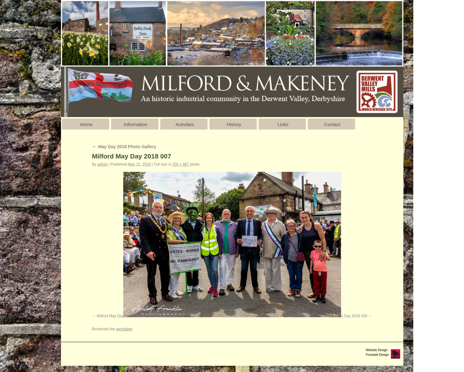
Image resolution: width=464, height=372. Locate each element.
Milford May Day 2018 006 (118, 316)
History (234, 124)
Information (135, 124)
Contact (332, 124)
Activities (185, 124)
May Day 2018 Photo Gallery (124, 146)
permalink (124, 329)
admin (102, 164)
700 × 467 (180, 164)
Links (283, 124)
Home (86, 124)
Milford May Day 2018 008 (345, 316)
